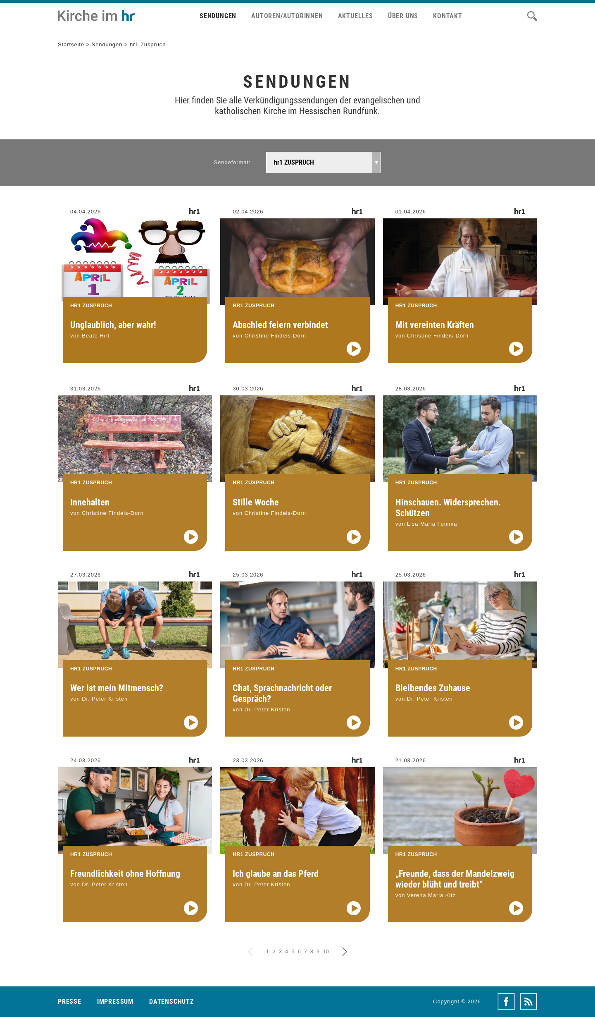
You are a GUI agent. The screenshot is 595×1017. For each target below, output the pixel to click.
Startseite (71, 44)
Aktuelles (355, 16)
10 (325, 951)
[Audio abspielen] (353, 348)
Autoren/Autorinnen (287, 16)
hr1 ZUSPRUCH (294, 162)
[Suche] (532, 16)
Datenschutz (171, 1001)
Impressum (115, 1001)
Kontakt (447, 16)
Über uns (403, 16)
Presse (69, 1001)
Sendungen (218, 16)
